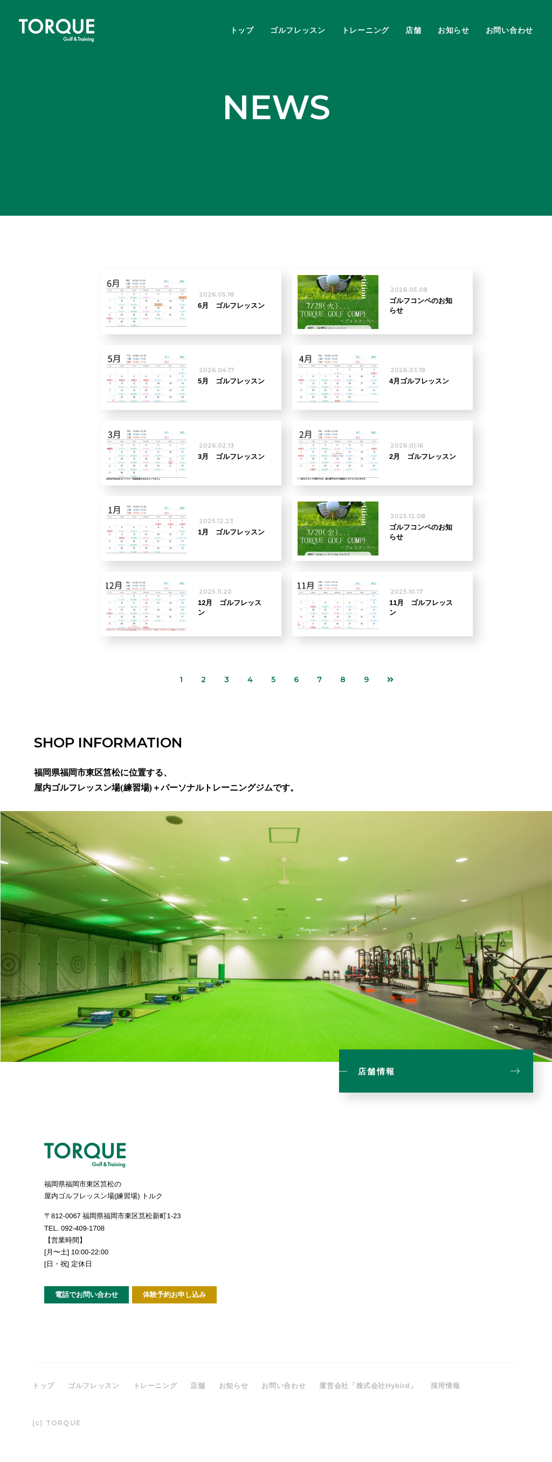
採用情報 (445, 1386)
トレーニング (365, 30)
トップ (242, 30)
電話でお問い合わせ (86, 1295)
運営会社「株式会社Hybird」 (368, 1386)
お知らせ (454, 30)
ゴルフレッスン (298, 30)
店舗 (413, 30)
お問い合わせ (509, 30)
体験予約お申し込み (174, 1295)
